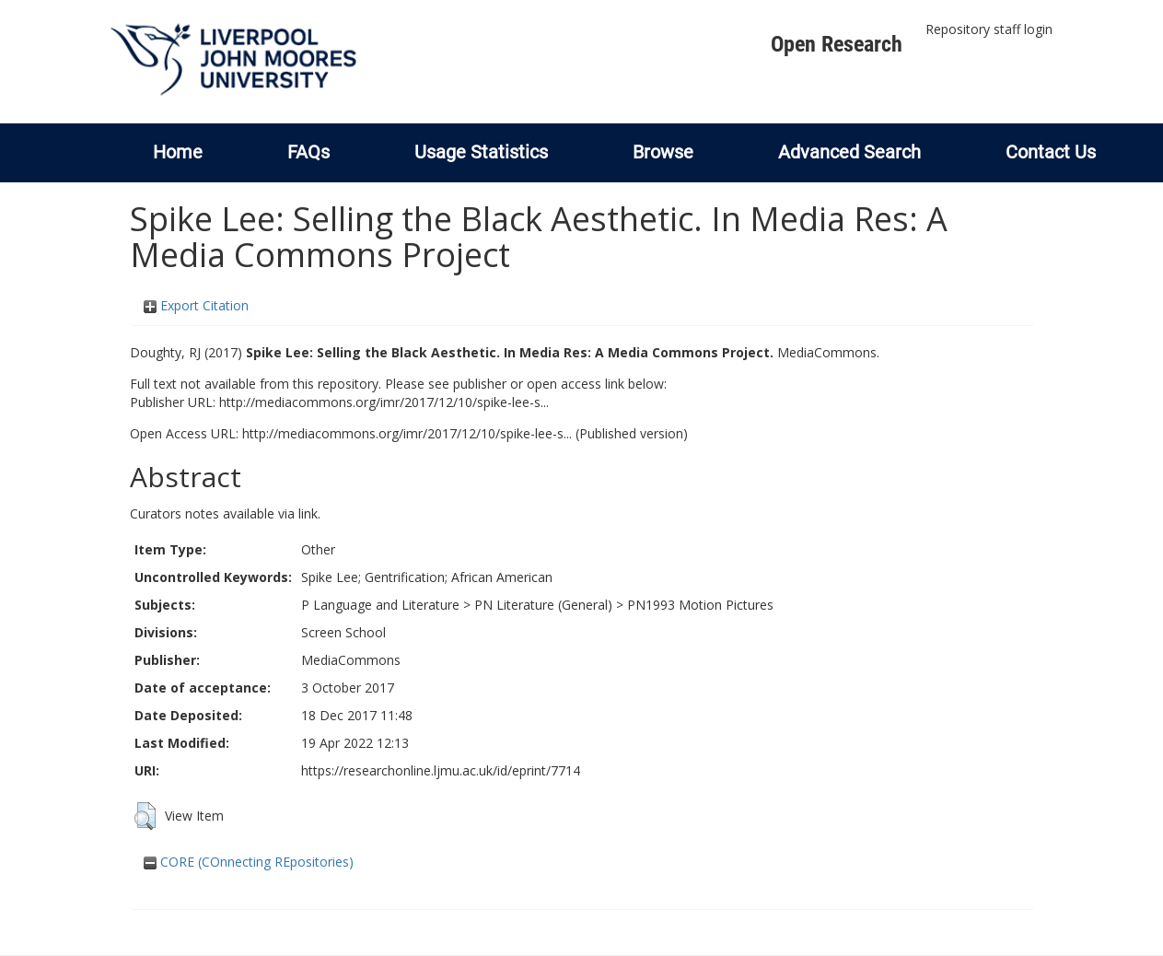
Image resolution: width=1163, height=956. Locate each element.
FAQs (308, 152)
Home (178, 152)
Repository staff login (989, 29)
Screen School (343, 632)
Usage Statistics (481, 152)
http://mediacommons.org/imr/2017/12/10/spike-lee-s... (384, 402)
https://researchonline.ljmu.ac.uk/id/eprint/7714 (440, 770)
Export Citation (196, 305)
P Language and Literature (380, 604)
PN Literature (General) (543, 604)
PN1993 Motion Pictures (700, 604)
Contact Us (1051, 152)
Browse (663, 152)
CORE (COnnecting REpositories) (249, 861)
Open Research (836, 44)
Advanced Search (849, 152)
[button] (145, 816)
